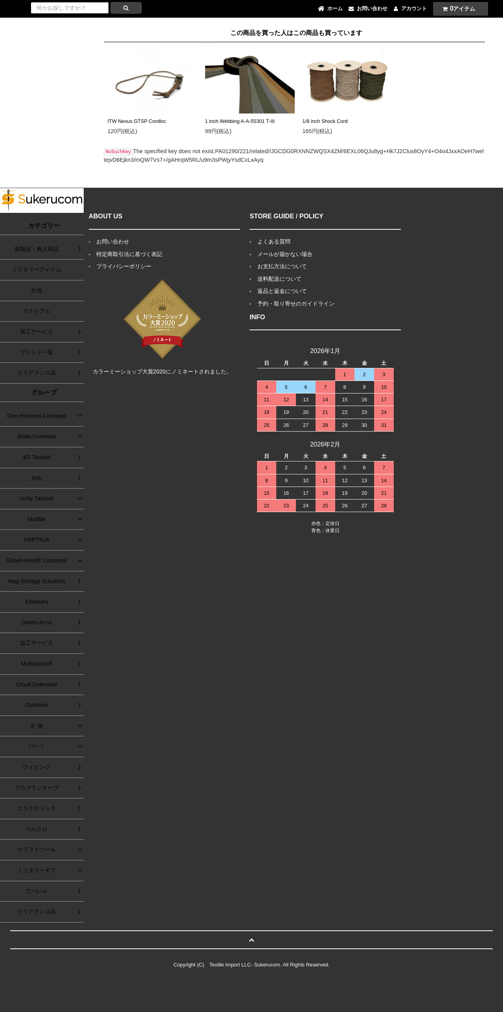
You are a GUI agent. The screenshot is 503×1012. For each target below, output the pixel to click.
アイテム (457, 8)
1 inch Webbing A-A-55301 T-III (240, 121)
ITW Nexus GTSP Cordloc (137, 121)
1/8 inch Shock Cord (325, 121)
